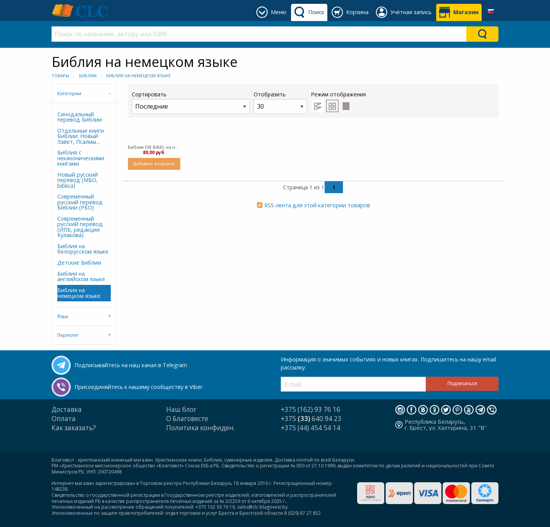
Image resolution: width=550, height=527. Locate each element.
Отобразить (280, 102)
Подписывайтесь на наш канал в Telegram (130, 365)
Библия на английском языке (81, 276)
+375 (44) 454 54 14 (310, 427)
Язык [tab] (62, 316)
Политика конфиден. (200, 427)
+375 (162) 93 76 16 (310, 409)
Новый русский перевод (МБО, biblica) (77, 180)
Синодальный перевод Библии (79, 117)
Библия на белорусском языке (82, 248)
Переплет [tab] (68, 335)
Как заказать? (74, 427)
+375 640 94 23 (311, 418)
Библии (88, 75)
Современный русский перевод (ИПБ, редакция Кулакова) (80, 227)
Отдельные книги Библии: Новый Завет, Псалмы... (80, 136)
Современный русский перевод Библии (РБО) (80, 202)
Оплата (64, 418)
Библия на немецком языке (138, 75)
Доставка (67, 409)
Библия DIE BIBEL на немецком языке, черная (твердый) (154, 147)
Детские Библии (79, 262)
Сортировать (191, 102)
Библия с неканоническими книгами (80, 158)
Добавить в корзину (154, 163)
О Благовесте (187, 418)
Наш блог (181, 409)
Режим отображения (338, 94)
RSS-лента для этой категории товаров (317, 205)
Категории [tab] (69, 93)
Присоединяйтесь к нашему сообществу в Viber (138, 386)
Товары (60, 75)
